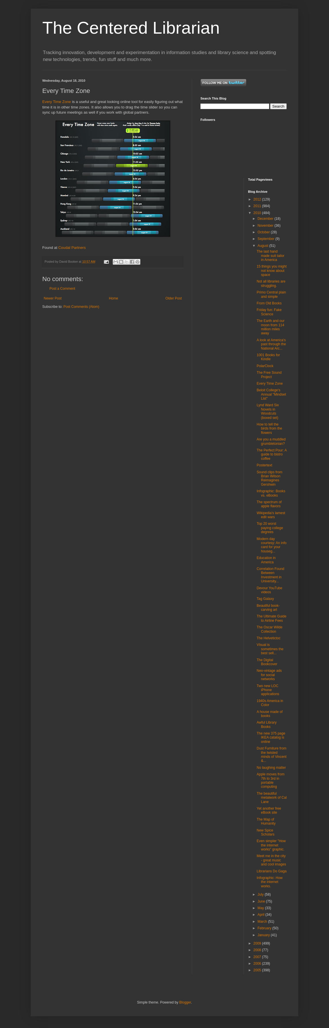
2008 (257, 950)
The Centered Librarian (131, 27)
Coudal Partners (72, 247)
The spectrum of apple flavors (269, 504)
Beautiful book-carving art (268, 608)
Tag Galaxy (265, 599)
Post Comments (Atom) (81, 307)
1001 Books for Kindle (268, 357)
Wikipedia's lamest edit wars (271, 515)
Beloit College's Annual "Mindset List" (271, 394)
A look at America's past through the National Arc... (271, 344)
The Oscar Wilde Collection (269, 629)
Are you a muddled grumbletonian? (271, 441)
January (264, 935)
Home (113, 298)
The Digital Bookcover (267, 662)
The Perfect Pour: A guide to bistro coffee (271, 454)
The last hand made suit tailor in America (270, 255)
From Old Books (269, 303)
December (265, 219)
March (262, 922)
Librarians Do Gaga (271, 871)
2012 (257, 199)
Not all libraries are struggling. (271, 283)
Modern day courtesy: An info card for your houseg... (271, 545)
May (261, 908)
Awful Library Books (266, 724)
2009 (257, 943)
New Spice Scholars (265, 832)
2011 (257, 206)
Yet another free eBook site (269, 810)
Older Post (173, 298)
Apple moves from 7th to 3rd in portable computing (270, 780)
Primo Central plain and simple (271, 294)
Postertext (264, 465)
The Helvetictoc (268, 638)
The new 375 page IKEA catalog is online (271, 737)
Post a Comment (62, 289)
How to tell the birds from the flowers (269, 428)
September (266, 239)
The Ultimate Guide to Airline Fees (271, 618)
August (263, 246)
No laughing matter (271, 768)
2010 (257, 213)
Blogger (185, 1002)
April (261, 915)
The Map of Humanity (266, 821)
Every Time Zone (56, 102)
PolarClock (265, 366)
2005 (257, 970)
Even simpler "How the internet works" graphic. (271, 845)
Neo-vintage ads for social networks (269, 675)
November (265, 226)
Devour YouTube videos (269, 590)
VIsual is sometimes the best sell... (270, 649)
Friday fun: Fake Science (269, 312)
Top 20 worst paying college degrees (270, 528)
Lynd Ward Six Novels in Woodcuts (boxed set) (268, 411)
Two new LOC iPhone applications (268, 690)
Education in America (266, 560)
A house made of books (269, 714)
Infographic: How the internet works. (269, 882)
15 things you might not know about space (271, 270)
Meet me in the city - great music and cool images (271, 860)
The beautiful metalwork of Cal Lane (271, 797)
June (261, 901)
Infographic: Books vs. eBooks (271, 493)
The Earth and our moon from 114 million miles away (270, 327)
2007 (257, 957)
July (261, 894)
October (264, 232)
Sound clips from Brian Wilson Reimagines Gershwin (269, 478)
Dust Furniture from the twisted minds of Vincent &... (271, 754)
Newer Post (53, 298)
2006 (257, 964)
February (264, 928)
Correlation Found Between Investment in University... (270, 575)
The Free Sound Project (269, 375)
